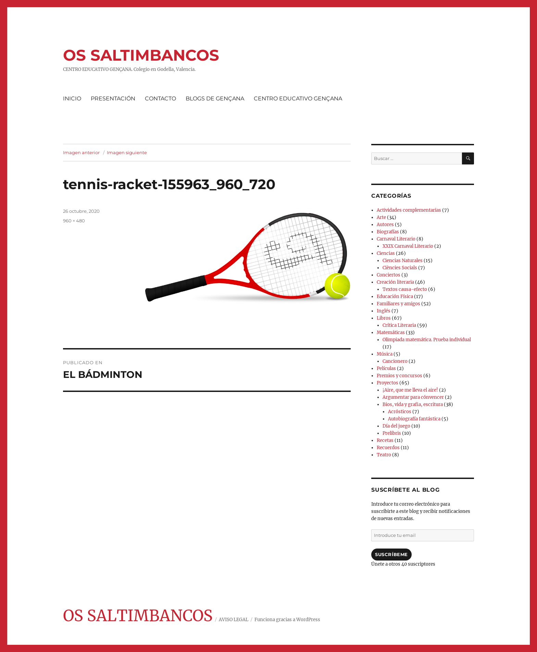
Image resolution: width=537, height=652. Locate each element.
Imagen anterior (81, 152)
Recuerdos (388, 448)
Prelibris (392, 433)
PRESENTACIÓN (113, 98)
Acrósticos (399, 412)
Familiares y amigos (398, 304)
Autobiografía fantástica (414, 419)
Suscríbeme (391, 554)
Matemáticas (391, 332)
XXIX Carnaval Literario (408, 246)
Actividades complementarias (409, 210)
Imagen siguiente (127, 152)
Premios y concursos (399, 376)
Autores (385, 224)
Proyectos (387, 383)
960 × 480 (74, 220)
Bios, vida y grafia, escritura (413, 404)
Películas (386, 368)
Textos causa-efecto (405, 289)
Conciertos (388, 275)
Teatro (384, 455)
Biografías (388, 232)
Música (384, 354)
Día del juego (396, 426)
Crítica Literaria (399, 325)
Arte (381, 217)
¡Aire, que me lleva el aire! (410, 390)
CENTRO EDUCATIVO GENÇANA (298, 98)
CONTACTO (160, 98)
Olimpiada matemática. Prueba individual (427, 340)
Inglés (383, 311)
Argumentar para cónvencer (413, 397)
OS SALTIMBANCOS (141, 55)
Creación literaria (395, 282)
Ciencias (386, 253)
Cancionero (395, 361)
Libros (384, 318)
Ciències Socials (400, 268)
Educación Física (395, 296)
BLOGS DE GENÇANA (215, 98)
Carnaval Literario (396, 239)
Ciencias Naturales (403, 260)
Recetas (385, 440)
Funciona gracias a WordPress (287, 620)
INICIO (72, 98)
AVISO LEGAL (233, 620)
